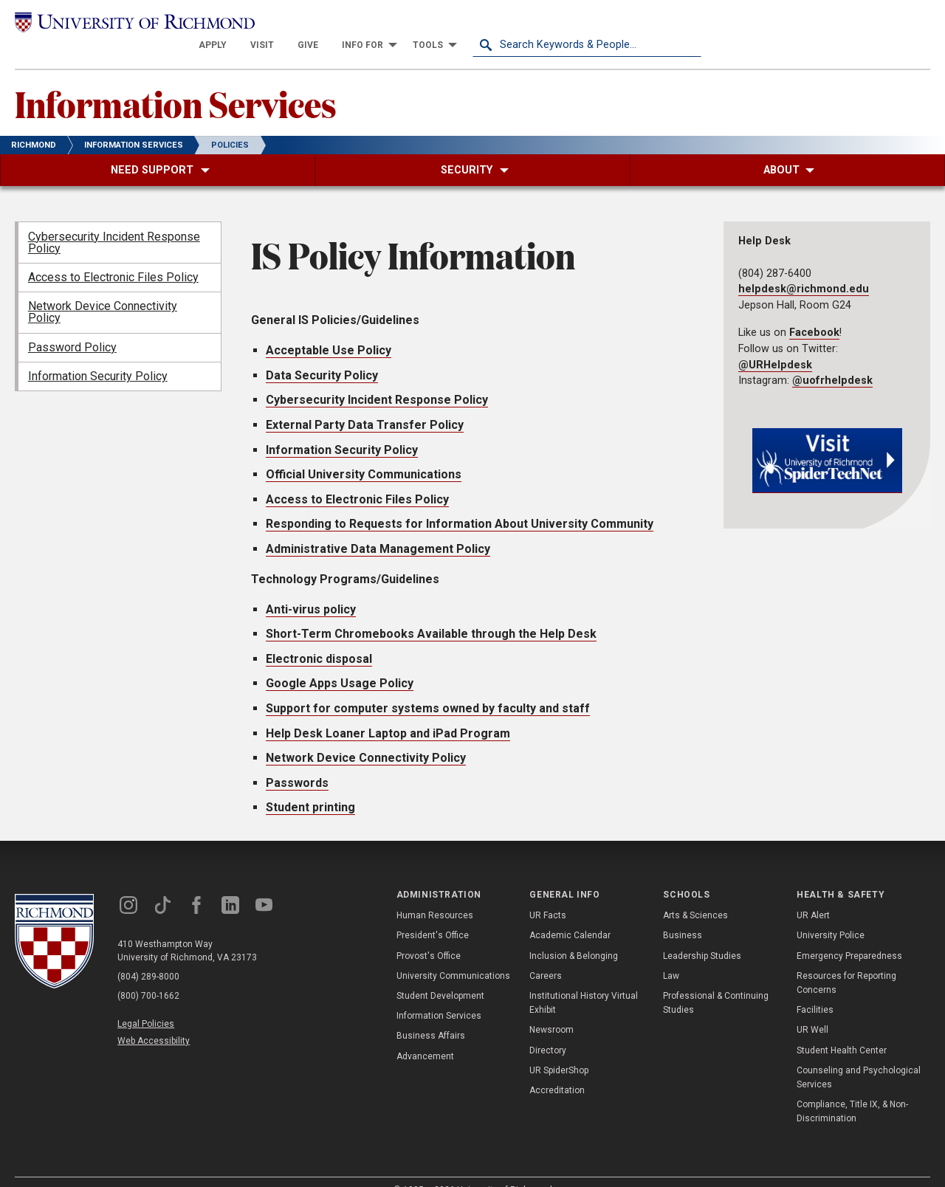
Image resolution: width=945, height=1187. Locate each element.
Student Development (440, 974)
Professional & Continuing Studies (716, 981)
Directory (547, 1029)
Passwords (297, 761)
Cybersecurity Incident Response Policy (377, 379)
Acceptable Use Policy (328, 330)
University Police (831, 914)
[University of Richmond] (129, 23)
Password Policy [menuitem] (72, 326)
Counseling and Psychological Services (859, 1056)
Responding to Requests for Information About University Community (459, 503)
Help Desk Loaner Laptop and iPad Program (388, 712)
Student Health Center (842, 1029)
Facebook (814, 312)
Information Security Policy (342, 429)
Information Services (176, 82)
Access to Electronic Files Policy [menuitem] (113, 256)
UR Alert (813, 895)
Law (671, 954)
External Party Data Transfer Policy (365, 403)
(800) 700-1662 (148, 974)
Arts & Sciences (695, 895)
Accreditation (557, 1069)
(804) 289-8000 (148, 955)
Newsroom (551, 1009)
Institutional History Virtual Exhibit (583, 981)
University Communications (453, 954)
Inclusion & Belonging (573, 934)
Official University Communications (363, 453)
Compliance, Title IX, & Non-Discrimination (852, 1090)
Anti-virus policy (311, 588)
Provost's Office (428, 934)
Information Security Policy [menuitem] (98, 355)
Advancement (425, 1035)
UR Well (812, 1009)
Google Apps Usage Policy (339, 663)
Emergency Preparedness (849, 934)
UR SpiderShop (558, 1049)
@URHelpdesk (775, 343)
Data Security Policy (322, 354)
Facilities (815, 989)
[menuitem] (441, 23)
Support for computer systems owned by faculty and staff (428, 687)
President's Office (432, 914)
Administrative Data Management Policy (378, 527)
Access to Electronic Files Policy (357, 478)
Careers (545, 954)
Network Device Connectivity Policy (366, 736)
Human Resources (434, 895)
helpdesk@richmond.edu (803, 268)
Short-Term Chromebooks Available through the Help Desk (431, 612)
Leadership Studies (702, 934)
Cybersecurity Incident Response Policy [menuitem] (114, 221)
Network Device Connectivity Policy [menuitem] (102, 291)
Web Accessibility (153, 1019)
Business (682, 914)
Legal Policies (145, 1002)
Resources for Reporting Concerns (846, 961)
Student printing (310, 787)
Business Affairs (430, 1015)
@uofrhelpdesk (832, 360)
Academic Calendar (570, 914)
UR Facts (547, 895)
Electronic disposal (319, 637)
